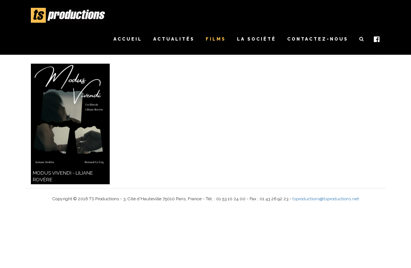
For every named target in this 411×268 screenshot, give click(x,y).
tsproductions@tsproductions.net (325, 198)
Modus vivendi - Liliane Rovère (63, 176)
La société (256, 39)
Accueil (127, 39)
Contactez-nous (317, 39)
